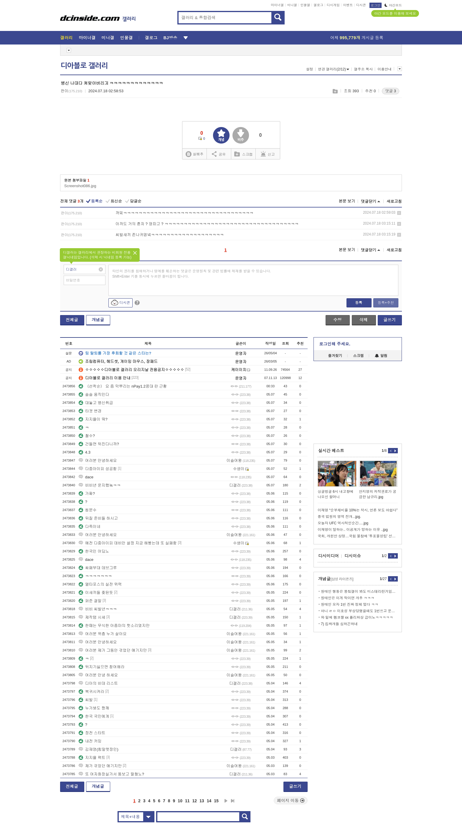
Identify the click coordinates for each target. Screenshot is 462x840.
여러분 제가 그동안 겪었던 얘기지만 (113, 650)
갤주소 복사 (363, 69)
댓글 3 (390, 91)
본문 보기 (347, 201)
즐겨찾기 (335, 356)
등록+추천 (386, 303)
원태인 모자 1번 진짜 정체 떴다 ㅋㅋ (349, 604)
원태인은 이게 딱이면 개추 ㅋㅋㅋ (347, 598)
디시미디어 (328, 556)
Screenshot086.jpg (80, 186)
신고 (268, 154)
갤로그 (318, 5)
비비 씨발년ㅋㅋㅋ (98, 609)
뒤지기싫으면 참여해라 (102, 667)
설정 (309, 69)
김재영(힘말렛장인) (98, 749)
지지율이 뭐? (93, 419)
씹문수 (88, 510)
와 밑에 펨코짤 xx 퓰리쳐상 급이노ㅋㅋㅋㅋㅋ (357, 617)
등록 (358, 303)
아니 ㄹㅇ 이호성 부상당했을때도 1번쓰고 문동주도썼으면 (359, 611)
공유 (219, 154)
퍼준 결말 (90, 601)
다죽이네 (89, 526)
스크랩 (335, 91)
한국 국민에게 (94, 716)
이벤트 (348, 5)
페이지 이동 (291, 800)
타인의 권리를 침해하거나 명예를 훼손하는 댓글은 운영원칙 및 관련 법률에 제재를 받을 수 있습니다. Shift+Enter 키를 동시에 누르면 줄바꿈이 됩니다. (191, 274)
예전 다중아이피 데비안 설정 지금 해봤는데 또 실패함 (128, 543)
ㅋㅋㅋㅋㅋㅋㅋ (95, 576)
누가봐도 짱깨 (94, 708)
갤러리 (66, 37)
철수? (87, 436)
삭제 (399, 213)
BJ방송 (170, 37)
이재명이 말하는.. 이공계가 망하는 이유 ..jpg (353, 530)
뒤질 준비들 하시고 (98, 518)
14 (209, 800)
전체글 (72, 319)
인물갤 (305, 5)
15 (216, 800)
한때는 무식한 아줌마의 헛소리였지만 (114, 625)
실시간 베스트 (331, 450)
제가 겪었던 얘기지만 (100, 766)
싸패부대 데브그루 (98, 568)
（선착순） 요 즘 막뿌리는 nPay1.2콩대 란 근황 (123, 386)
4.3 (84, 452)
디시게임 (333, 5)
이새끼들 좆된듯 (96, 592)
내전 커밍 (90, 741)
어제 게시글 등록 (356, 37)
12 (194, 800)
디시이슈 (352, 556)
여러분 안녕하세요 (98, 460)
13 (201, 800)
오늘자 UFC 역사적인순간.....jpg (343, 523)
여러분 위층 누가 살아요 (103, 634)
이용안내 (384, 69)
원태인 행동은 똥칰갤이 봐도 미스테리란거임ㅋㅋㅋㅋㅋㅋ (359, 591)
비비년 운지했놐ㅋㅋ (100, 485)
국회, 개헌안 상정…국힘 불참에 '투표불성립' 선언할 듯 (358, 536)
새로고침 (394, 201)
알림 (381, 356)
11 (187, 800)
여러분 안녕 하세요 (98, 675)
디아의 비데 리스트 (98, 683)
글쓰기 (389, 319)
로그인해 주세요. (334, 344)
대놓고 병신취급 (96, 403)
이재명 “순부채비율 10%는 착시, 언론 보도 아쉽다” (357, 510)
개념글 (98, 319)
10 (180, 800)
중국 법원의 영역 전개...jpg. (339, 517)
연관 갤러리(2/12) (333, 69)
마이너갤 (277, 5)
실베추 (194, 154)
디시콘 (361, 5)
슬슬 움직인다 (94, 394)
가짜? (87, 493)
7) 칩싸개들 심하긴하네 (339, 624)
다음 (226, 801)
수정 (337, 319)
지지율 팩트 (92, 757)
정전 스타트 (92, 733)
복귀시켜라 (91, 691)
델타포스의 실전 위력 (100, 584)
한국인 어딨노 (94, 551)
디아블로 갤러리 (84, 65)
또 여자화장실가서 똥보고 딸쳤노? (111, 774)
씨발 (86, 700)
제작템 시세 (92, 617)
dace (86, 477)
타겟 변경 (90, 411)
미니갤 (292, 5)
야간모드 (393, 5)
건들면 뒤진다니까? (99, 444)
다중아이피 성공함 (98, 469)
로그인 (375, 5)
